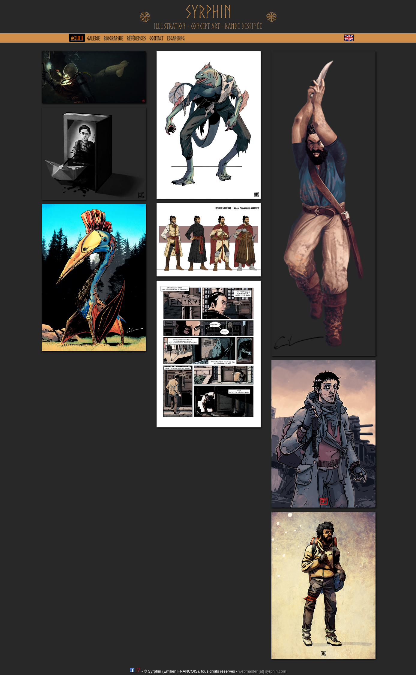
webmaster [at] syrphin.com (262, 671)
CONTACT (156, 38)
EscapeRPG (175, 38)
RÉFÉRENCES (136, 38)
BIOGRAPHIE (113, 38)
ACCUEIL (77, 38)
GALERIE (93, 38)
